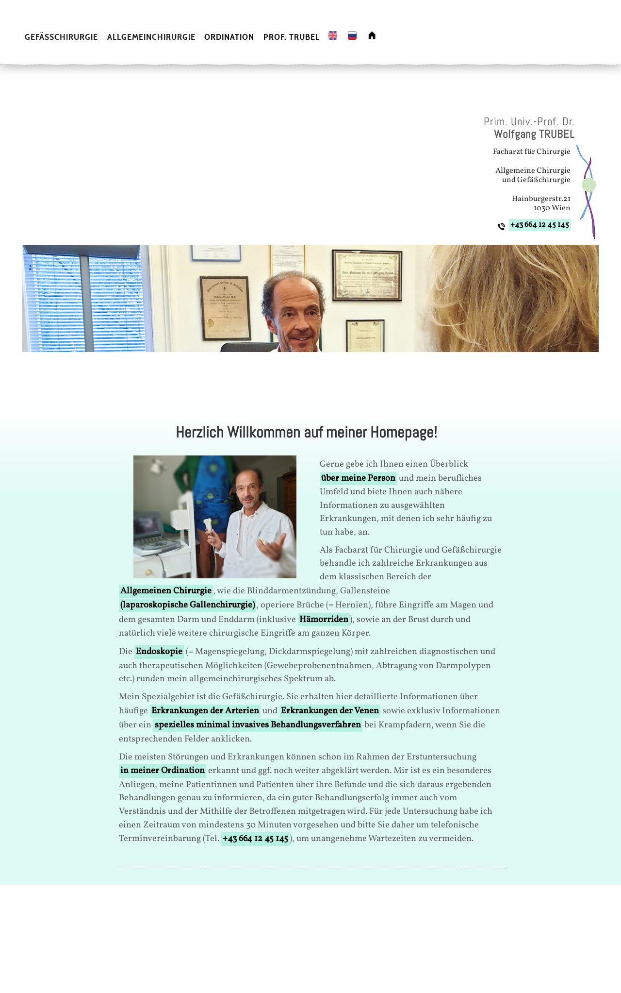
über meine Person (358, 478)
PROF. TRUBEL (291, 36)
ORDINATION (229, 36)
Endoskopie (159, 651)
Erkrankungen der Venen (330, 711)
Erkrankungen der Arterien (205, 711)
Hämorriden (323, 619)
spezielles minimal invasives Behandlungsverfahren (258, 725)
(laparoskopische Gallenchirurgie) (187, 605)
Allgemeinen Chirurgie (166, 591)
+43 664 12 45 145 (539, 224)
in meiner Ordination (162, 770)
